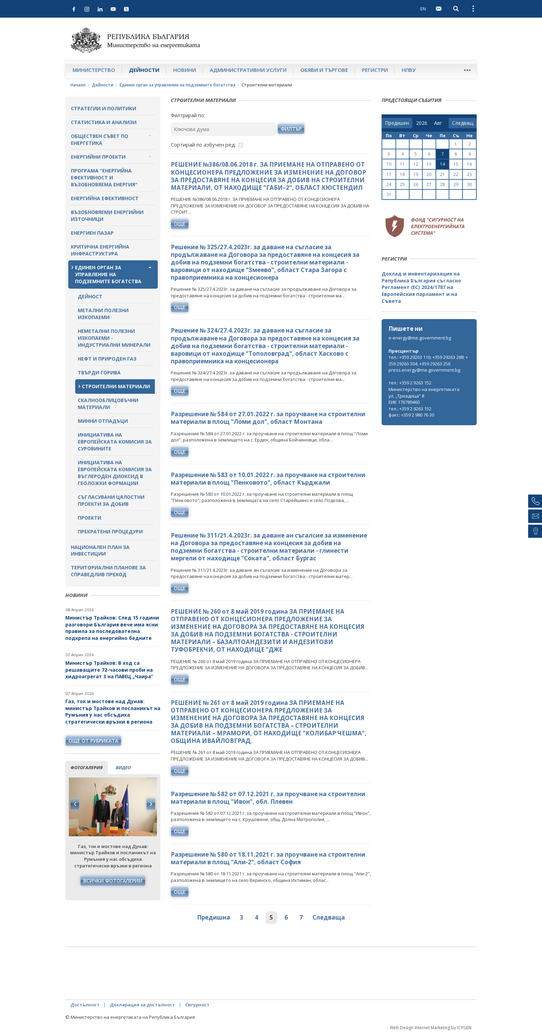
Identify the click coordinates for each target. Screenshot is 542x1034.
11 (402, 164)
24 (388, 184)
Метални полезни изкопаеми (103, 313)
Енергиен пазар (92, 233)
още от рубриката (93, 740)
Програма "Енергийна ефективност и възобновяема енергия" (104, 177)
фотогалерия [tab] (87, 767)
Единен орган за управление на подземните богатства (177, 85)
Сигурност (197, 1005)
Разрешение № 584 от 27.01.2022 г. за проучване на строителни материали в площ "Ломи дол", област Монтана (268, 418)
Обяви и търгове (324, 69)
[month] (439, 123)
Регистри (375, 69)
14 (442, 164)
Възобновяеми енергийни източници (107, 215)
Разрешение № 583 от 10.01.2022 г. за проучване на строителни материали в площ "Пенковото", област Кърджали (268, 478)
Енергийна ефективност (105, 198)
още (180, 224)
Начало (78, 85)
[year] (421, 123)
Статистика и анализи (104, 122)
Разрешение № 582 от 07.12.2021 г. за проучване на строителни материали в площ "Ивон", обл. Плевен (268, 797)
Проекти (89, 517)
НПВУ (409, 69)
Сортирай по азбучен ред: (203, 144)
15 (456, 164)
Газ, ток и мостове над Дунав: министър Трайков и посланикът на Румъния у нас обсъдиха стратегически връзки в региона (112, 711)
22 (456, 174)
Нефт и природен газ (107, 358)
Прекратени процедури (110, 531)
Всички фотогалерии (112, 880)
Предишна (213, 917)
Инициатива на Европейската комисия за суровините (115, 441)
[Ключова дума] (223, 129)
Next (150, 804)
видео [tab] (123, 767)
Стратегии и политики (103, 108)
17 (388, 174)
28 (442, 184)
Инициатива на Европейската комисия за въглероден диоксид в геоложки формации (115, 472)
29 (456, 184)
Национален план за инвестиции (100, 550)
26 (415, 184)
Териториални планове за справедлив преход (108, 571)
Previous (75, 804)
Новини (184, 69)
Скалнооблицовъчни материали (108, 403)
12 (415, 164)
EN (423, 9)
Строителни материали (116, 386)
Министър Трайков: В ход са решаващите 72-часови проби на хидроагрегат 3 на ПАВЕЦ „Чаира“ (110, 670)
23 (469, 174)
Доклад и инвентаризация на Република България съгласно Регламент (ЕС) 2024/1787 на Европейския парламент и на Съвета (421, 287)
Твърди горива (99, 372)
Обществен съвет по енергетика (99, 139)
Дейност (90, 296)
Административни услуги (248, 69)
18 (402, 174)
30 (469, 184)
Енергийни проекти (98, 156)
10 (388, 164)
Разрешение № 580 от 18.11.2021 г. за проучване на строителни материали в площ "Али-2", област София (268, 858)
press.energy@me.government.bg (424, 370)
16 (469, 164)
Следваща (328, 917)
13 (429, 164)
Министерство (94, 69)
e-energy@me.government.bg (420, 338)
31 (388, 194)
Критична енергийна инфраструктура (100, 250)
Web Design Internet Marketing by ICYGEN (430, 1028)
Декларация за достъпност (142, 1005)
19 (415, 174)
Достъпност (85, 1005)
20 (429, 174)
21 (442, 174)
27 (429, 184)
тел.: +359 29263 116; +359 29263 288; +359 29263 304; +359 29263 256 (428, 360)
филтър (291, 128)
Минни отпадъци (103, 421)
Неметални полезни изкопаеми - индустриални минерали (114, 338)
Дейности (144, 69)
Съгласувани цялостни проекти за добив (111, 500)
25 (402, 184)
